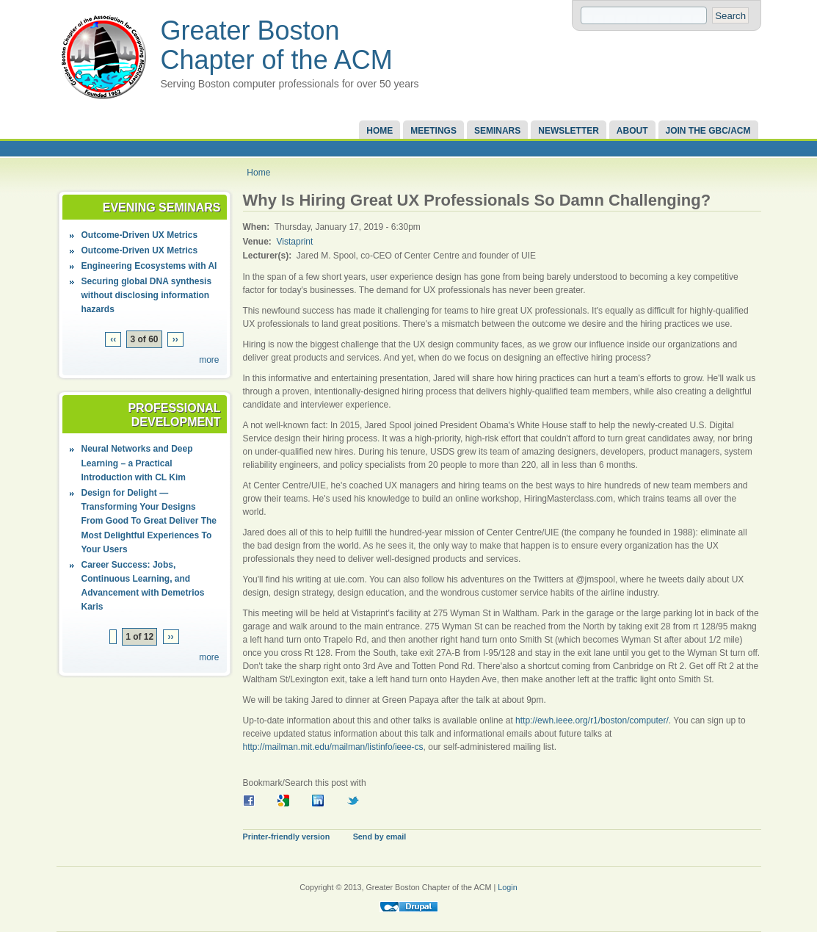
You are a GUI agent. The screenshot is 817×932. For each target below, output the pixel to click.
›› (175, 339)
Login (507, 887)
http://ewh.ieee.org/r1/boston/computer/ (592, 720)
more (209, 360)
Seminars (497, 131)
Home (379, 131)
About (632, 131)
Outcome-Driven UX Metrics (139, 235)
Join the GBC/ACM (708, 131)
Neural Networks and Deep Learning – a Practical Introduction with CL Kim (137, 463)
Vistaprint (295, 241)
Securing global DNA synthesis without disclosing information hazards (146, 295)
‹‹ (113, 339)
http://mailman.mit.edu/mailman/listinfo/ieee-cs (333, 747)
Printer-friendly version (286, 836)
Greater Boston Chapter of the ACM (277, 45)
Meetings (433, 131)
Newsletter (568, 131)
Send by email (380, 836)
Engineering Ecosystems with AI (149, 266)
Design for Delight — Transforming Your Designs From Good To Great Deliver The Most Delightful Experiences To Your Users (149, 521)
